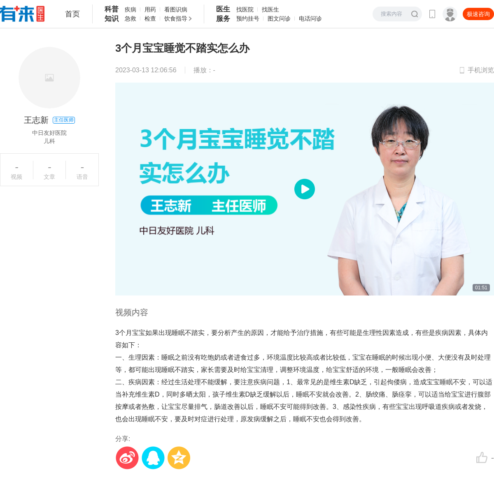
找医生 (270, 9)
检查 (150, 18)
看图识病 (175, 9)
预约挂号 (247, 18)
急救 (130, 18)
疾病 (130, 9)
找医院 (245, 9)
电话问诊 (310, 18)
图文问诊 (279, 18)
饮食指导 (175, 18)
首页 (72, 14)
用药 (150, 9)
